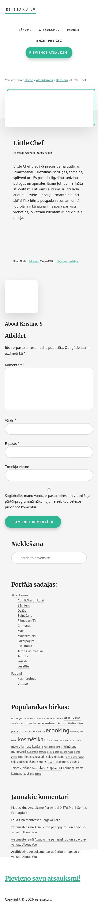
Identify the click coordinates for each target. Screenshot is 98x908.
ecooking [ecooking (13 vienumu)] (57, 730)
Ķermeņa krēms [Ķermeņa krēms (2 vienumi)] (73, 768)
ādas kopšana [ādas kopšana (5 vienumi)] (49, 767)
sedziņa (73, 261)
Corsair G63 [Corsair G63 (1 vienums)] (25, 731)
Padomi (16, 673)
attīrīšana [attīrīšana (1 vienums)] (15, 723)
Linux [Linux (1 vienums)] (55, 740)
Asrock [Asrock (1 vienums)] (42, 718)
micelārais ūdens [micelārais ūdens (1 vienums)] (52, 746)
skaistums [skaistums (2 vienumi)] (62, 762)
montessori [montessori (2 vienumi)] (18, 752)
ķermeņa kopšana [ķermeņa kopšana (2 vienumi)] (22, 774)
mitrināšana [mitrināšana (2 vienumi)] (68, 746)
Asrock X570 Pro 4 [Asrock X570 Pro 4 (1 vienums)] (54, 718)
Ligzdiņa (62, 261)
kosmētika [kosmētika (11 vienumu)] (30, 739)
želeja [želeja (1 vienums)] (38, 773)
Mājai (21, 631)
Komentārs (14, 364)
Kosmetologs (27, 678)
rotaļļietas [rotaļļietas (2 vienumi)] (24, 757)
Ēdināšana (25, 615)
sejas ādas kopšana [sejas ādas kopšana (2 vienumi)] (23, 762)
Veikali (22, 661)
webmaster (19, 827)
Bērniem (34, 261)
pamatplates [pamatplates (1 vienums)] (53, 751)
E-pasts (12, 443)
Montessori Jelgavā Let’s (43, 820)
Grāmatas (24, 625)
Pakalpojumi (26, 641)
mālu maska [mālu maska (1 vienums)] (32, 751)
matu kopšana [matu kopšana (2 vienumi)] (34, 746)
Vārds (10, 420)
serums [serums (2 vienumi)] (41, 762)
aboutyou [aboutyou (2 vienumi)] (17, 718)
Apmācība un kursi (31, 600)
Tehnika (23, 656)
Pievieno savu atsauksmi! (42, 878)
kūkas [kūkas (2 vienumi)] (48, 740)
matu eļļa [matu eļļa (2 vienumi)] (17, 746)
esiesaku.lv (21, 9)
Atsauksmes (19, 595)
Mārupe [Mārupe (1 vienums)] (42, 751)
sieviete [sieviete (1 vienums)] (51, 762)
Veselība (24, 666)
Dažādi (22, 610)
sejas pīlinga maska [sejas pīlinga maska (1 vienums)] (74, 756)
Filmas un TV (27, 620)
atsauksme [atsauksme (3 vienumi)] (72, 717)
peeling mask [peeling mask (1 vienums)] (66, 751)
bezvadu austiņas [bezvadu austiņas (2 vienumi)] (44, 723)
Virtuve (23, 683)
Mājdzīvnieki (27, 636)
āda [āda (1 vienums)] (33, 768)
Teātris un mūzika (30, 651)
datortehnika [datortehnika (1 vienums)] (39, 731)
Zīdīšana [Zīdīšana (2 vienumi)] (25, 768)
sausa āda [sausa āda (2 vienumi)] (39, 757)
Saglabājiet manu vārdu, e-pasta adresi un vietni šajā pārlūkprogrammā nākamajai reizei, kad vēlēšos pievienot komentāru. (47, 501)
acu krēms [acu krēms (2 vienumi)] (31, 718)
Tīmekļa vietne (17, 466)
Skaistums (25, 646)
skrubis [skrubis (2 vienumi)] (74, 762)
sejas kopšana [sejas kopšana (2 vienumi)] (55, 757)
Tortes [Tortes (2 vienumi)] (15, 768)
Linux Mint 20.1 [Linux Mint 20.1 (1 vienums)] (66, 740)
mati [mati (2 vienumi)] (78, 740)
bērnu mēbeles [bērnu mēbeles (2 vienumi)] (66, 723)
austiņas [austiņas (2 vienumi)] (26, 723)
